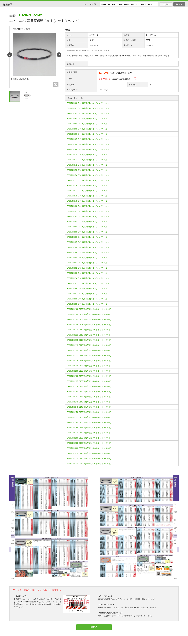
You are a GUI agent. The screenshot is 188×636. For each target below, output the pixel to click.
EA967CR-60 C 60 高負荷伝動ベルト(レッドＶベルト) (88, 103)
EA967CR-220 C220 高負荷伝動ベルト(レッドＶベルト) (89, 459)
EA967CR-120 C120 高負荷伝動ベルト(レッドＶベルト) (89, 350)
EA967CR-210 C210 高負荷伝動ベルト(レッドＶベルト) (89, 453)
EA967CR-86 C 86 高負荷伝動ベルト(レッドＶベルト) (88, 237)
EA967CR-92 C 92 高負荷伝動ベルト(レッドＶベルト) (88, 268)
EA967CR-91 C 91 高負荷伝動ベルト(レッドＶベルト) (88, 263)
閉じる (94, 627)
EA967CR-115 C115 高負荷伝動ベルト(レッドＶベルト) (89, 340)
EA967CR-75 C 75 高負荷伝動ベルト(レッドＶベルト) (88, 180)
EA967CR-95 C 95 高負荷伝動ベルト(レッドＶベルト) (88, 283)
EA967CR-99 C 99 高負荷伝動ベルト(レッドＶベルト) (88, 304)
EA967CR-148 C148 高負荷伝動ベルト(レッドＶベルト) (89, 407)
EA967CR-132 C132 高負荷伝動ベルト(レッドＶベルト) (89, 376)
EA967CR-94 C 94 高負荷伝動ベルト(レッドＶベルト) (88, 278)
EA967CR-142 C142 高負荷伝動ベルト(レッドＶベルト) (89, 397)
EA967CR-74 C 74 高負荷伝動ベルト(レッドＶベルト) (88, 175)
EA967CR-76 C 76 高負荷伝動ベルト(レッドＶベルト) (88, 186)
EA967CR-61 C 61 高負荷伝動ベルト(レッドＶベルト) (88, 108)
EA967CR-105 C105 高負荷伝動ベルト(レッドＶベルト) (89, 319)
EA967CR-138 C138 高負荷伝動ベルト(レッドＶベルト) (89, 386)
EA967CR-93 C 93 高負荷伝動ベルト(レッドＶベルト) (88, 273)
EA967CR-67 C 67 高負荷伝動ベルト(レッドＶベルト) (88, 139)
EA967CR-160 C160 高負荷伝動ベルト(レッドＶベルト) (89, 422)
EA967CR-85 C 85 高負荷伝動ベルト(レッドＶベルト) (88, 232)
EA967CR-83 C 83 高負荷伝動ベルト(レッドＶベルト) (88, 222)
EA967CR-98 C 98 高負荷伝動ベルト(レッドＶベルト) (88, 299)
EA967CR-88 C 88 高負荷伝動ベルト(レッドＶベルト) (88, 247)
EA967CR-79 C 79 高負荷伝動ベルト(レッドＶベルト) (88, 201)
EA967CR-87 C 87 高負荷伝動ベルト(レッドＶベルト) (88, 242)
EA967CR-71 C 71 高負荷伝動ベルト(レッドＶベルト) (88, 160)
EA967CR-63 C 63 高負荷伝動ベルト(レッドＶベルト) (88, 119)
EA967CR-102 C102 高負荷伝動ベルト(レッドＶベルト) (89, 314)
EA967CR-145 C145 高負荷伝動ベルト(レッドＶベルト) (89, 402)
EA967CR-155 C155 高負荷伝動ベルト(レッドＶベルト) (89, 417)
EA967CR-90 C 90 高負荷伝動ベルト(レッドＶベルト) (88, 258)
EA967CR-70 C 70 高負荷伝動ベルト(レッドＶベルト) (88, 155)
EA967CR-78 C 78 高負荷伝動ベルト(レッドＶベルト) (88, 196)
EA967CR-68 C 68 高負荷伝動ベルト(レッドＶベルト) (88, 144)
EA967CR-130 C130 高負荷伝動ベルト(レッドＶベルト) (89, 371)
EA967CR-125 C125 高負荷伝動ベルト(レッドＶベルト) (89, 361)
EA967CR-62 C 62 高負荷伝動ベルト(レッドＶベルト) (88, 113)
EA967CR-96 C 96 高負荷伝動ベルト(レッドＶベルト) (88, 289)
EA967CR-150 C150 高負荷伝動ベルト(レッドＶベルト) (89, 412)
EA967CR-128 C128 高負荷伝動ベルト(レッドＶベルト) (89, 366)
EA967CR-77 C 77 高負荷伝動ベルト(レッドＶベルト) (88, 191)
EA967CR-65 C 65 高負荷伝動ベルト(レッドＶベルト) (88, 129)
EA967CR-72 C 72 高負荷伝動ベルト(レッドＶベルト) (88, 165)
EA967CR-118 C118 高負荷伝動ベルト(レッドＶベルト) (89, 345)
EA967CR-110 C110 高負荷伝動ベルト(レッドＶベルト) (89, 330)
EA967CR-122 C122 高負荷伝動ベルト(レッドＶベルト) (89, 355)
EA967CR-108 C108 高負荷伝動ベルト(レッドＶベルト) (89, 325)
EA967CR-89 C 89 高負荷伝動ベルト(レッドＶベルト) (88, 252)
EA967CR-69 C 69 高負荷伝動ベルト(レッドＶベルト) (88, 149)
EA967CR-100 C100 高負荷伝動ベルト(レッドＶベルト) (89, 309)
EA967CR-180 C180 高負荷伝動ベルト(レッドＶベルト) (89, 438)
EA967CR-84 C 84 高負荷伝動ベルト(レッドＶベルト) (88, 227)
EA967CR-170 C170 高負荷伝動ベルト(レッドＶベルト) (89, 433)
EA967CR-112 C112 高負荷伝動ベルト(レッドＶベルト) (89, 335)
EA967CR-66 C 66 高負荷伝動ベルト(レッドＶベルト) (88, 134)
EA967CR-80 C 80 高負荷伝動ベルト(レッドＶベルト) (88, 206)
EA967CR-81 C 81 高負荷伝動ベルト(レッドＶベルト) (88, 211)
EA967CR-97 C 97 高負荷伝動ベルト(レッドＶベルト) (88, 294)
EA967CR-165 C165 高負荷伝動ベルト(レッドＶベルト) (89, 428)
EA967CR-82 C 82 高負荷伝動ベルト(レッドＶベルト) (88, 216)
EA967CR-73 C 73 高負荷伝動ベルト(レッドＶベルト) (88, 170)
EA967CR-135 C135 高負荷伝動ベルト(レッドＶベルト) (89, 381)
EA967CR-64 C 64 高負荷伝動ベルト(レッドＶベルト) (88, 124)
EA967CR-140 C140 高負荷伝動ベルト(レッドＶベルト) (89, 392)
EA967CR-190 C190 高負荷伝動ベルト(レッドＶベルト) (89, 443)
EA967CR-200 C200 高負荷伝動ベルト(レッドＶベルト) (89, 448)
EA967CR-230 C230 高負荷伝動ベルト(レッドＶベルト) (89, 464)
